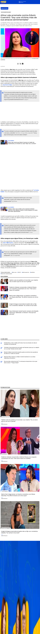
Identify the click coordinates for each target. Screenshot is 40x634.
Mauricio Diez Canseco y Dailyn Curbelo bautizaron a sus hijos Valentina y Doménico (19, 357)
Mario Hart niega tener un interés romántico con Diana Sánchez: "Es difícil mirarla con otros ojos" (23, 297)
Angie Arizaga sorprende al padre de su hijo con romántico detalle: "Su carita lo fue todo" (23, 304)
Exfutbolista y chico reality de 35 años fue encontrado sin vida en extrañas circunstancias (20, 343)
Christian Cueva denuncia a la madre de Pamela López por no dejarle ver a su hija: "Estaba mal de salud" (21, 348)
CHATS (19, 272)
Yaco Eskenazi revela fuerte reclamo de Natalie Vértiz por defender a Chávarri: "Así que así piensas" (23, 312)
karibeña (33, 272)
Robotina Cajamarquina (6, 273)
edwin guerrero (25, 272)
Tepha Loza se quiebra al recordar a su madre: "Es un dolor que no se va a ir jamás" (23, 280)
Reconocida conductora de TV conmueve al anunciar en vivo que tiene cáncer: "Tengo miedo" (20, 362)
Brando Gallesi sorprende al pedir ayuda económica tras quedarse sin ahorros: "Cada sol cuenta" (21, 353)
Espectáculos (4, 8)
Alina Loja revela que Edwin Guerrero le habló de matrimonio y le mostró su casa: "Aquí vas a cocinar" (22, 143)
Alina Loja (14, 272)
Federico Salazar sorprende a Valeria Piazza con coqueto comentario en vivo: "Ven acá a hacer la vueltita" (22, 289)
